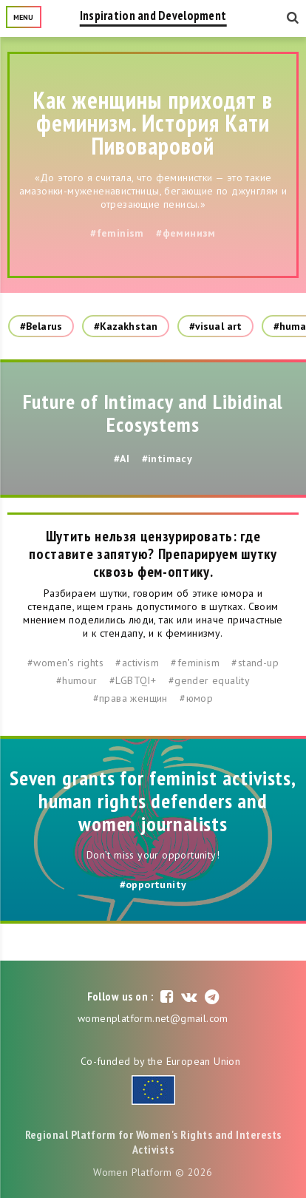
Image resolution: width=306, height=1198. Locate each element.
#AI (121, 458)
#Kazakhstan (125, 326)
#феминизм (186, 233)
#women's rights (65, 662)
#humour (77, 680)
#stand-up (255, 662)
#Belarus (41, 326)
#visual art (215, 326)
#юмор (196, 698)
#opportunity (153, 884)
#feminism (117, 233)
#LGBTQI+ (132, 680)
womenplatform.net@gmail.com (153, 1018)
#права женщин (130, 698)
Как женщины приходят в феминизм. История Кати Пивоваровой (153, 122)
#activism (137, 662)
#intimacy (167, 458)
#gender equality (209, 680)
